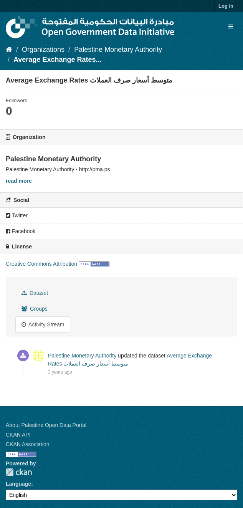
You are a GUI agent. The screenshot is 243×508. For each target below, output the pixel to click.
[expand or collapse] (230, 26)
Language (18, 484)
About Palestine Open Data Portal (46, 425)
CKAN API (18, 435)
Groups (34, 309)
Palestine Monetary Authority (118, 49)
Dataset (34, 293)
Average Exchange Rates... (57, 59)
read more (19, 181)
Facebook (20, 231)
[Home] (9, 49)
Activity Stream (42, 324)
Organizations (43, 49)
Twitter (17, 215)
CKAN (19, 472)
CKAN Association (28, 444)
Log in (225, 6)
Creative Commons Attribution (41, 264)
